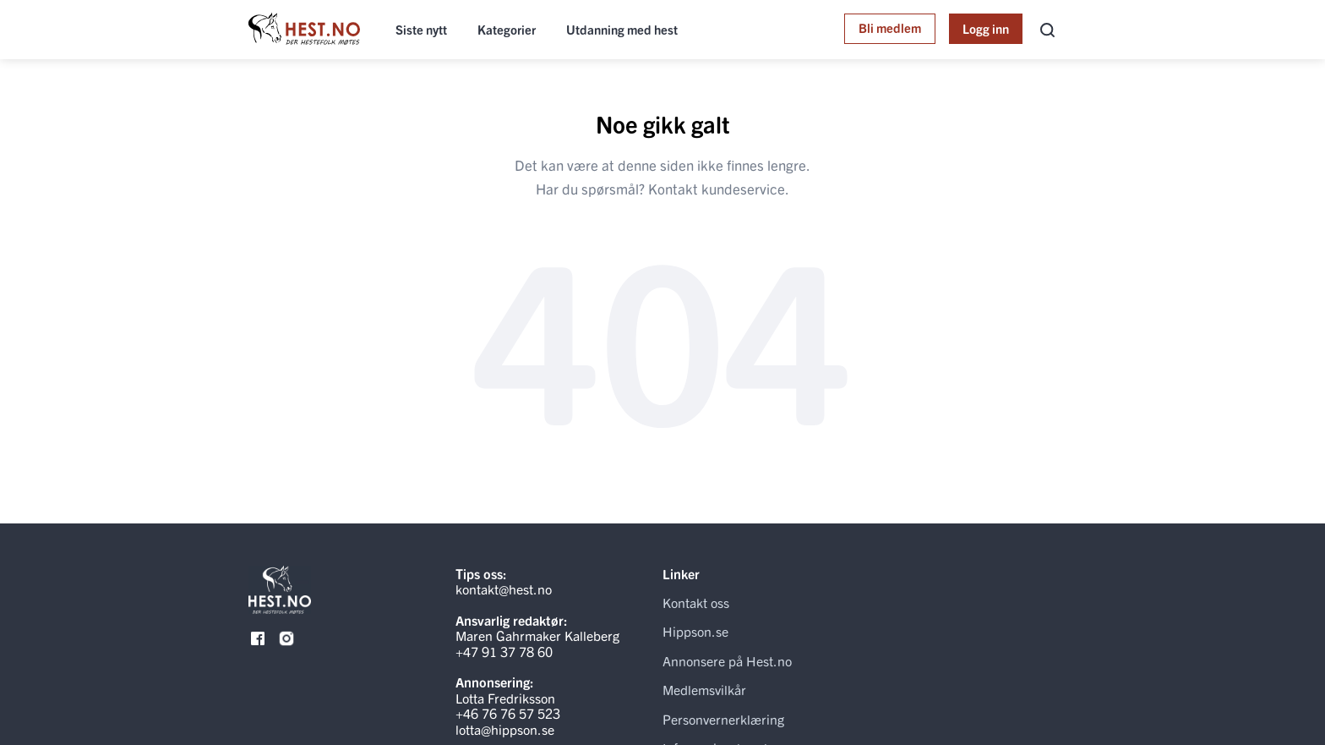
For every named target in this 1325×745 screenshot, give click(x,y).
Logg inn (985, 28)
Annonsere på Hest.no (727, 660)
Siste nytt (421, 29)
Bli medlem (890, 27)
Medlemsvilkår (704, 689)
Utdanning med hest (622, 29)
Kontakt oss (695, 602)
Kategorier (506, 29)
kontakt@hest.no (503, 588)
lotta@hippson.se (504, 728)
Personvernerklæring (723, 718)
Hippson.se (695, 630)
